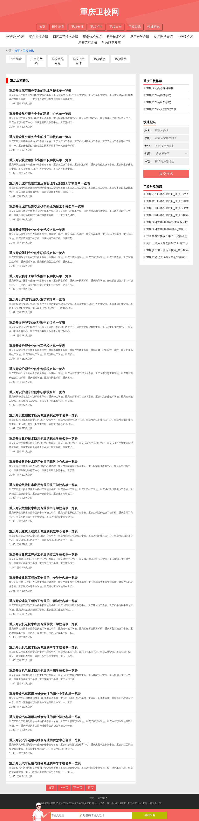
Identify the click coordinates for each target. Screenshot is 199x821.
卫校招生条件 (78, 61)
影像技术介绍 (92, 36)
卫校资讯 (134, 26)
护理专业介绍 (15, 36)
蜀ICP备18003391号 (149, 803)
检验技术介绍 (116, 36)
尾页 (90, 787)
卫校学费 (120, 59)
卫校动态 (99, 59)
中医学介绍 (185, 36)
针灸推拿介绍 (111, 42)
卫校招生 (96, 26)
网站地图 (103, 798)
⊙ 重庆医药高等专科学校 (158, 88)
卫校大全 (115, 26)
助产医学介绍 (139, 36)
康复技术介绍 (87, 42)
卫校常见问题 (57, 61)
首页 (42, 26)
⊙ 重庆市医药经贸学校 (157, 102)
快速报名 (154, 26)
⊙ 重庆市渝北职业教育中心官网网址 (165, 257)
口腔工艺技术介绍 (65, 36)
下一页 (78, 787)
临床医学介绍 (163, 36)
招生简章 (58, 26)
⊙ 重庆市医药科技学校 (157, 95)
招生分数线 (36, 61)
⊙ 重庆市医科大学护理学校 (159, 109)
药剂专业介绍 (38, 36)
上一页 (64, 787)
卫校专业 (77, 26)
